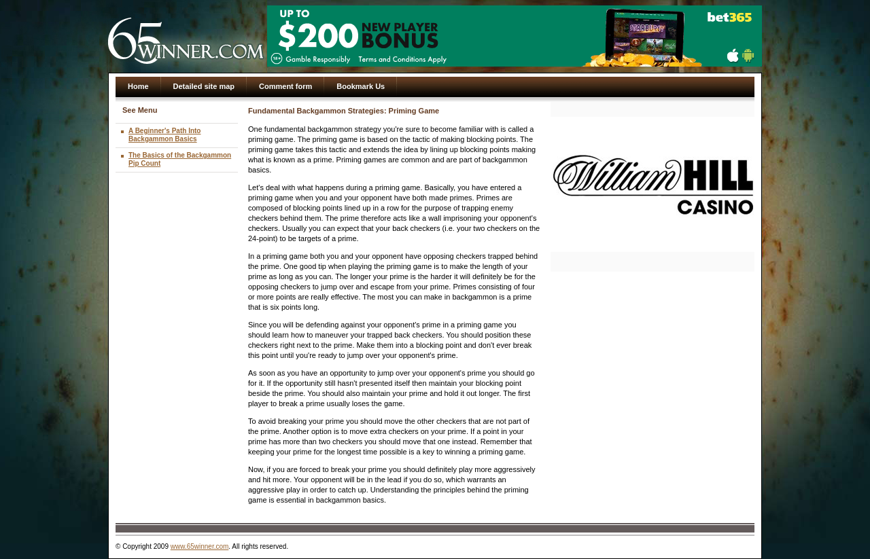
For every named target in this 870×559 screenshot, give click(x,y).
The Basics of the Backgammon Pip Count (179, 159)
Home (138, 86)
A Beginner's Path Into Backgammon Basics (164, 135)
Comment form (285, 86)
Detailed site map (203, 86)
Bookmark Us (360, 86)
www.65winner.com (200, 546)
